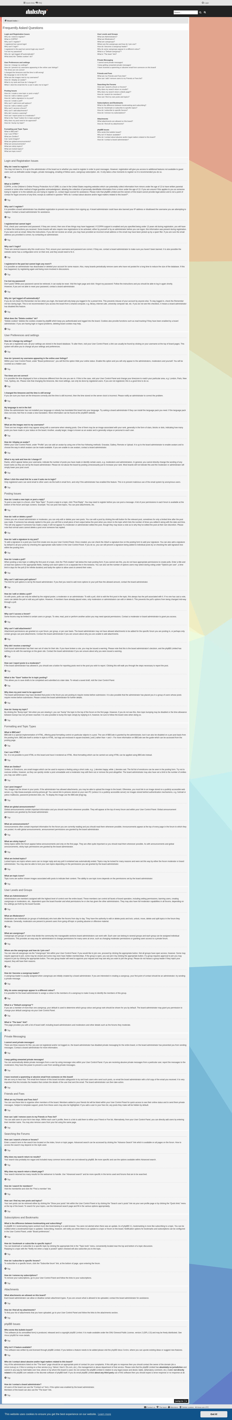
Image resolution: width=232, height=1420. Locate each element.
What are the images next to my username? (21, 77)
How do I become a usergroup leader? (112, 46)
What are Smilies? (11, 136)
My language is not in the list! (15, 75)
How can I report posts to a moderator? (19, 115)
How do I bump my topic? (14, 123)
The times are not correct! (14, 70)
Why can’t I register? (12, 42)
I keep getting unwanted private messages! (114, 65)
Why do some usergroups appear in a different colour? (118, 49)
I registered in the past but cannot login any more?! (24, 49)
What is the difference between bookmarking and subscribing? (121, 105)
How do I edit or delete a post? (16, 96)
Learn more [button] (104, 1414)
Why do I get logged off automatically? (19, 54)
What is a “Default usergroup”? (109, 51)
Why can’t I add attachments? (16, 111)
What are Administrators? (107, 37)
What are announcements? (15, 144)
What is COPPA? (11, 39)
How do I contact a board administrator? (113, 140)
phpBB (84, 413)
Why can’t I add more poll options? (18, 103)
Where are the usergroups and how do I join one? (116, 44)
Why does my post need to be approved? (20, 120)
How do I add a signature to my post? (19, 98)
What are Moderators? (106, 39)
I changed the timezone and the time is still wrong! (24, 72)
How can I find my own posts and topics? (113, 97)
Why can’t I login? (11, 46)
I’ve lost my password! (13, 51)
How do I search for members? (109, 94)
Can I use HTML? (11, 134)
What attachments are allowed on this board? (115, 121)
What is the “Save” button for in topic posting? (22, 118)
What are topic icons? (12, 151)
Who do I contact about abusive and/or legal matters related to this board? (126, 137)
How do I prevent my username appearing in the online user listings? (31, 67)
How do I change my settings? (16, 65)
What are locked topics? (13, 149)
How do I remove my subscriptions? (111, 113)
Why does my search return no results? (112, 89)
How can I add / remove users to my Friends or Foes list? (119, 78)
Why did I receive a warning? (15, 113)
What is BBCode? (11, 131)
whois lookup (9, 1367)
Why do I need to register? (14, 37)
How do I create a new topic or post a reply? (21, 93)
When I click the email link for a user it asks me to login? (26, 85)
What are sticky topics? (13, 146)
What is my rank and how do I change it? (20, 82)
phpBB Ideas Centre (120, 1350)
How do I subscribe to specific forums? (112, 110)
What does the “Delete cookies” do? (18, 56)
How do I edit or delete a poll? (16, 106)
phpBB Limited (76, 1333)
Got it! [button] (214, 1414)
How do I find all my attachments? (110, 124)
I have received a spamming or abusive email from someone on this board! (126, 67)
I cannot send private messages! (110, 62)
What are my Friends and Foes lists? (111, 76)
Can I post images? (12, 139)
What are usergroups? (106, 42)
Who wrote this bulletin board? (109, 132)
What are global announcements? (17, 141)
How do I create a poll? (13, 101)
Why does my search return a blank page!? (114, 92)
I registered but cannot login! (15, 44)
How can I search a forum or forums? (111, 87)
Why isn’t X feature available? (109, 135)
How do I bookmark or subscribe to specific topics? (117, 108)
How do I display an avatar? (15, 80)
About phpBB (10, 1335)
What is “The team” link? (106, 54)
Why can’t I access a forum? (15, 108)
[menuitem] (38, 3)
